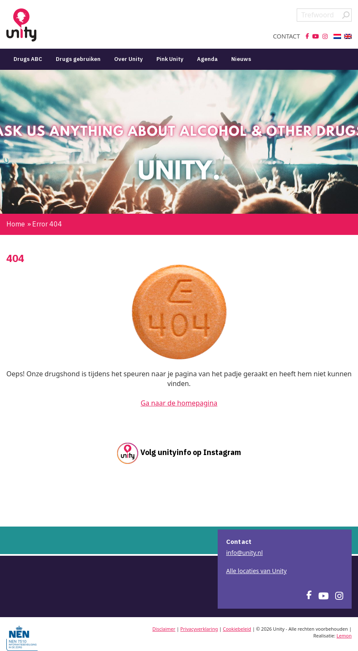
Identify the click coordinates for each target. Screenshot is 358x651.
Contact (286, 36)
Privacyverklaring (199, 629)
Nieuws (241, 59)
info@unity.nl (244, 553)
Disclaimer (164, 629)
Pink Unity (169, 59)
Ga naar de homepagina (179, 403)
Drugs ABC (28, 59)
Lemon (344, 635)
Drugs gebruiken (78, 59)
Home (15, 224)
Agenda (207, 59)
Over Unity (128, 59)
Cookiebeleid (237, 629)
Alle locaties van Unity (256, 571)
